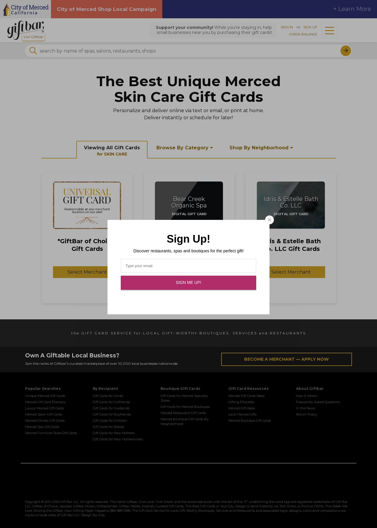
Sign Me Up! (188, 282)
